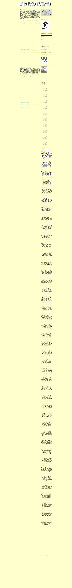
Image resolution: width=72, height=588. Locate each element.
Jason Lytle (46, 399)
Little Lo (47, 414)
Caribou (42, 251)
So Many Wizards (49, 467)
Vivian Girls (43, 191)
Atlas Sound (46, 211)
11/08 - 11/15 (44, 94)
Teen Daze (50, 477)
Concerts (47, 152)
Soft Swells (43, 468)
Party (44, 175)
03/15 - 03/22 (44, 136)
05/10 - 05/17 (44, 126)
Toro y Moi (49, 237)
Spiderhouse (47, 470)
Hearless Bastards (43, 389)
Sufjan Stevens (43, 292)
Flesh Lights (48, 264)
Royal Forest (44, 458)
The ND (47, 237)
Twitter (46, 49)
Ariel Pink (51, 243)
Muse (49, 280)
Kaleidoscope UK (48, 406)
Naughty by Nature (43, 435)
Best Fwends (43, 247)
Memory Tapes (48, 424)
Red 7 (47, 156)
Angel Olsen (44, 317)
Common (45, 253)
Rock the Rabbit (48, 181)
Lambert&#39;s (50, 179)
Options (42, 441)
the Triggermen (45, 523)
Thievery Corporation (44, 496)
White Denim (49, 163)
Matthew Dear (48, 423)
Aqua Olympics (50, 319)
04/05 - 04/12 (44, 132)
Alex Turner (45, 315)
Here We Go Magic (47, 173)
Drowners (44, 363)
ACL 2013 (46, 163)
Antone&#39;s (44, 160)
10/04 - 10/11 (44, 100)
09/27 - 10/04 (44, 101)
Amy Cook (49, 316)
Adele (46, 314)
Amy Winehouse (43, 243)
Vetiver (51, 504)
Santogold (43, 288)
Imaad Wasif (46, 272)
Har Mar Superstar (49, 388)
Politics (45, 202)
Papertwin (50, 442)
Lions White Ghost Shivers (44, 413)
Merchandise (43, 425)
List (49, 413)
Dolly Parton (45, 361)
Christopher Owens (46, 345)
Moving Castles (45, 431)
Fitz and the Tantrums (46, 372)
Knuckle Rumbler (45, 165)
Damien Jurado (46, 351)
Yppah (45, 515)
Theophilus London (49, 495)
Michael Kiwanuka (50, 426)
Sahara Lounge (42, 460)
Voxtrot (42, 506)
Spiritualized (50, 470)
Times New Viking (44, 497)
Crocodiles (48, 217)
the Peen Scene (46, 522)
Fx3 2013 (47, 380)
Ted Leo (42, 236)
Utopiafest (47, 503)
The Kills (49, 236)
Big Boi (50, 328)
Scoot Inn (45, 289)
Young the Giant (49, 514)
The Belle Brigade (46, 236)
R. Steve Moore (46, 452)
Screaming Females (44, 462)
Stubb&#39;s (44, 157)
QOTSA (49, 451)
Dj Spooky (45, 360)
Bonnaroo (47, 333)
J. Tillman (49, 395)
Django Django (48, 360)
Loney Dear (48, 415)
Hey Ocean (50, 389)
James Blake (49, 396)
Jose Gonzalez (43, 274)
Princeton (45, 450)
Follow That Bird (45, 265)
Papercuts (48, 442)
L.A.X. (42, 226)
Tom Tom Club (45, 498)
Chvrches (49, 252)
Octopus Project (48, 180)
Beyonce (46, 328)
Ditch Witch (45, 359)
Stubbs (50, 166)
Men (50, 424)
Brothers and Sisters (47, 337)
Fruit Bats (50, 378)
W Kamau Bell (45, 506)
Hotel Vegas (43, 272)
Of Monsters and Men (44, 283)
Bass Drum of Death (50, 325)
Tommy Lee (49, 498)
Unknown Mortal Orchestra (48, 238)
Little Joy (45, 414)
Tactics (51, 235)
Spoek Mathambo (44, 471)
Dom (48, 361)
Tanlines (45, 477)
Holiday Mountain (49, 390)
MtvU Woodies (49, 431)
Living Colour (43, 415)
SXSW (46, 153)
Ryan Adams (45, 190)
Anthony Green (48, 317)
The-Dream (50, 494)
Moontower (50, 279)
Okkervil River (49, 201)
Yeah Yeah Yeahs (48, 512)
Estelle (44, 263)
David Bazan (45, 354)
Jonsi (44, 404)
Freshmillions (46, 377)
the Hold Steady (49, 307)
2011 (42, 83)
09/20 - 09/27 (44, 102)
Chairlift (47, 251)
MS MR (43, 227)
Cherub (49, 343)
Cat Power (45, 251)
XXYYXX (46, 206)
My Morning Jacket (46, 281)
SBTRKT (51, 287)
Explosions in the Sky (45, 220)
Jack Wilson (45, 396)
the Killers (43, 308)
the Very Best (48, 208)
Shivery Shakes (43, 290)
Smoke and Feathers (45, 467)
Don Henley (46, 362)
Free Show (50, 153)
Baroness (43, 324)
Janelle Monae (48, 398)
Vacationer (50, 503)
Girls (42, 164)
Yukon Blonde (50, 515)
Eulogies (45, 197)
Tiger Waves (46, 299)
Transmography (48, 170)
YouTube (48, 46)
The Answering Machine (46, 480)
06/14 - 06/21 (44, 120)
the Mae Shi (49, 521)
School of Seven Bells (47, 288)
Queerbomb (43, 452)
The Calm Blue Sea (46, 183)
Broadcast (47, 336)
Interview (49, 161)
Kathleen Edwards (48, 407)
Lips (48, 413)
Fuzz (45, 380)
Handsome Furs (43, 388)
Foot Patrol (49, 265)
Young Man (48, 513)
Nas (43, 434)
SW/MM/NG (48, 459)
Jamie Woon (47, 397)
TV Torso (43, 163)
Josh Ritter (47, 404)
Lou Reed (44, 416)
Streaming (44, 156)
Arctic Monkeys (47, 243)
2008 (42, 148)
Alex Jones (42, 315)
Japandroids (46, 224)
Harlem (50, 162)
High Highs (44, 271)
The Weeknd (48, 297)
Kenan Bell (50, 225)
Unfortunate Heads (44, 503)
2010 (42, 84)
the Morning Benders (48, 192)
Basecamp (48, 324)
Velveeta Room (45, 504)
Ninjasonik (44, 282)
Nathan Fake (46, 434)
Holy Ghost (50, 271)
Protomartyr (44, 451)
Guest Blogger (47, 386)
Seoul (47, 462)
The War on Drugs (44, 297)
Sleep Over (45, 234)
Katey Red (44, 407)
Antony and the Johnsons (44, 318)
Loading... (42, 76)
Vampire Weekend (46, 301)
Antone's (37, 10)
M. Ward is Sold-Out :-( (24, 9)
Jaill (47, 396)
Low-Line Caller (47, 416)
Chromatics (43, 252)
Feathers (47, 263)
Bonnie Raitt (44, 334)
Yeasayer (49, 191)
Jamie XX (50, 397)
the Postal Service (44, 309)
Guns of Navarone (46, 387)
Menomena (45, 201)
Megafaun (45, 424)
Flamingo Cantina (44, 264)
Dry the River (47, 363)
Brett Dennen (43, 335)
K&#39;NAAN (47, 274)
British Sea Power (43, 336)
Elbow (48, 260)
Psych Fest (47, 202)
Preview (43, 190)
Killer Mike (45, 408)
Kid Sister (43, 408)
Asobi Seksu (46, 244)
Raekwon (50, 452)
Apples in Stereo (48, 318)
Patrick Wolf (46, 444)
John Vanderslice (49, 273)
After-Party (43, 167)
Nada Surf (50, 229)
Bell (47, 327)
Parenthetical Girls (43, 443)
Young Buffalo (50, 206)
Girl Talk (46, 199)
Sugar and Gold (48, 292)
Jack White (43, 273)
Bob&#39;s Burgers (44, 333)
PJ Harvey (47, 441)
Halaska (50, 387)
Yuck (47, 515)
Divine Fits (48, 359)
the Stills (42, 523)
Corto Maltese (48, 216)
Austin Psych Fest (48, 176)
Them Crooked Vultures (44, 495)
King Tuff (48, 408)
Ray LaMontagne (49, 453)
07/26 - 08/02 (44, 114)
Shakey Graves (49, 462)
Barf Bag (51, 323)
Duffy (49, 363)
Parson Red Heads (48, 443)
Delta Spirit (46, 219)
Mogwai (50, 228)
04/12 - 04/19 (44, 131)
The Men (49, 487)
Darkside (45, 353)
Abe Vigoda (46, 242)
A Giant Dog (50, 209)
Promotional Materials (48, 450)
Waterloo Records (44, 162)
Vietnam (43, 505)
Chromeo (46, 252)
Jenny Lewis (49, 224)
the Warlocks (49, 523)
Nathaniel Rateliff (50, 434)
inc (42, 305)
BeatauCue (45, 327)
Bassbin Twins (43, 326)
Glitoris (45, 164)
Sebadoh (50, 289)
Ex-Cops (51, 369)
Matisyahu (43, 423)
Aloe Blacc (51, 315)
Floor (49, 372)
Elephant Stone (45, 262)
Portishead (45, 449)
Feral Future (45, 371)
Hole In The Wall (45, 390)
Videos (49, 301)
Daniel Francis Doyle (45, 352)
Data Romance (48, 353)
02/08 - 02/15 (44, 142)
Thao (44, 479)
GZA (49, 380)
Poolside (42, 449)
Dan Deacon (48, 256)
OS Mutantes (43, 440)
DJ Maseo (44, 350)
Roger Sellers (43, 287)
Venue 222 (48, 504)
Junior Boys (45, 405)
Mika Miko (43, 279)
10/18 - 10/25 (44, 97)
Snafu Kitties (48, 234)
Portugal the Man (48, 449)
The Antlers (50, 480)
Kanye (51, 199)
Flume (51, 264)
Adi (48, 314)
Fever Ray (49, 371)
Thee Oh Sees (47, 298)
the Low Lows (43, 521)
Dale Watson (50, 350)
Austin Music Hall (47, 245)
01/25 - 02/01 (44, 144)
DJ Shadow (47, 350)
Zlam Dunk (44, 176)
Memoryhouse (45, 278)
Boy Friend (50, 334)
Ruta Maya (45, 459)
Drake (42, 363)
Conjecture (50, 253)
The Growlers (46, 485)
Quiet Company (46, 166)
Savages (44, 461)
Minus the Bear (43, 228)
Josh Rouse (50, 404)
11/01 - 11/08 (44, 95)
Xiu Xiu (42, 512)
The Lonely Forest (43, 486)
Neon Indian (49, 188)
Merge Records (47, 425)
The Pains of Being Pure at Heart (48, 488)
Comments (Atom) (26, 107)
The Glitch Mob (43, 485)
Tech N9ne (47, 477)
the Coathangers (49, 306)
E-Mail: (45, 44)
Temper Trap (47, 478)
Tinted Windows (48, 497)
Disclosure (43, 359)
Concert (50, 156)
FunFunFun (49, 157)
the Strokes (44, 310)
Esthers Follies (47, 369)
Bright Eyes (50, 335)
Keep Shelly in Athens (46, 225)
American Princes (46, 316)
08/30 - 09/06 (44, 106)
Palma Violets (44, 442)
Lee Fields (46, 200)
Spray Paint (49, 471)
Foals (42, 265)
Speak (44, 470)
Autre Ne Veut (50, 211)
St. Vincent (44, 235)
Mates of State (49, 422)
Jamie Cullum (43, 397)
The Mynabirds (46, 296)
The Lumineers (46, 487)
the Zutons (47, 524)
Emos (46, 161)
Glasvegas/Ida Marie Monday (25, 67)
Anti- (50, 317)
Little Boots (49, 226)
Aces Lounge (44, 314)
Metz (46, 426)
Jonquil (43, 404)
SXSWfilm (44, 170)
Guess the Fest (44, 386)
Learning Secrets (43, 180)
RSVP (45, 181)
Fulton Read (47, 379)
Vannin (42, 504)
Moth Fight (43, 280)
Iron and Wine (45, 395)
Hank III (46, 388)
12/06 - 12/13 (44, 89)
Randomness (49, 155)
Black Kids (50, 247)
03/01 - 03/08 (44, 138)
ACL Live (47, 164)
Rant (44, 453)
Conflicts (47, 253)
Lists (47, 160)
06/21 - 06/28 (44, 119)
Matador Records (49, 227)
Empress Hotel (44, 369)
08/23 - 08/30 (44, 107)
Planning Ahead (44, 155)
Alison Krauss (49, 242)
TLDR (48, 190)
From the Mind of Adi (46, 378)
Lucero (50, 416)
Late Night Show (45, 226)
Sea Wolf (48, 289)
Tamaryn (42, 477)
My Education (46, 229)
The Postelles (48, 489)
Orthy (47, 189)
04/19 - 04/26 (44, 130)
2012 (42, 82)
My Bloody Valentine (47, 433)
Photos (42, 202)
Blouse (48, 332)
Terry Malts (42, 479)
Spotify (48, 291)
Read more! (21, 44)
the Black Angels (46, 171)
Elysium (48, 262)
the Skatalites (47, 309)
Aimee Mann (50, 314)
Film (49, 172)
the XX (50, 310)
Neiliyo (46, 435)
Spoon (50, 175)
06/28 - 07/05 (44, 118)
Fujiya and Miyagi (43, 379)
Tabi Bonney (45, 476)
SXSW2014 (50, 160)
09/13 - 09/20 (44, 103)
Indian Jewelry (50, 272)
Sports (47, 471)
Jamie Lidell (49, 167)
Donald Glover (49, 362)
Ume (48, 162)
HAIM (45, 269)
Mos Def (43, 431)
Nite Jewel (47, 282)
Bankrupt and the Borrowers (46, 323)
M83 (49, 165)
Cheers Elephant (46, 343)
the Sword (45, 208)
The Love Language (48, 486)
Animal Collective (49, 193)
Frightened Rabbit (45, 198)
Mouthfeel (46, 280)
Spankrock (42, 470)
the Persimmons (49, 522)
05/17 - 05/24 (44, 125)
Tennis (51, 190)
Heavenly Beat (47, 389)
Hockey (42, 390)
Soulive (51, 469)
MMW (50, 417)
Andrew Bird (43, 211)
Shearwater (43, 182)
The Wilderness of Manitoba (46, 494)
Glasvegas (28, 68)
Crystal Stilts (43, 255)
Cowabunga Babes (44, 217)
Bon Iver (43, 172)
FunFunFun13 (50, 379)
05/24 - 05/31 (44, 124)
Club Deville (50, 215)
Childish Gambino (45, 344)
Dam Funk (43, 351)
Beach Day (46, 326)
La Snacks (42, 200)
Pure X (50, 202)
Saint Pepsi (49, 460)
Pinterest (50, 52)
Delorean (43, 197)
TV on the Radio (48, 235)
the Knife (45, 308)
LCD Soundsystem (47, 174)
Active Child (49, 210)
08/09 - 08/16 (44, 109)
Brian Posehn (46, 335)
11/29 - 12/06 (44, 90)
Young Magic (45, 513)
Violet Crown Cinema (49, 505)
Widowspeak (43, 206)
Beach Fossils (43, 246)
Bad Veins (50, 171)
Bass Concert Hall (45, 325)
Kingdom (50, 408)
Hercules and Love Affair (47, 270)
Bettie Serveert (43, 328)
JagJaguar (43, 224)
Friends (43, 378)
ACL (45, 154)
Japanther (46, 273)
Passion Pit (49, 189)
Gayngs (48, 381)
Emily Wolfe (44, 368)
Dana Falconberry (46, 218)
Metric (45, 426)
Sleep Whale (45, 291)
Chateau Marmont (49, 342)
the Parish (47, 158)
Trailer (46, 300)
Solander (45, 468)
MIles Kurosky (48, 417)
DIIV (42, 350)
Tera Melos (50, 478)
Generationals (43, 179)
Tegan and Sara (43, 478)
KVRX (42, 225)
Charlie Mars (45, 342)
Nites (42, 189)
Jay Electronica (49, 399)
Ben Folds (50, 246)
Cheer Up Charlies (44, 215)
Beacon (49, 326)
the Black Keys (43, 207)
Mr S (48, 280)
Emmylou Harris (48, 368)
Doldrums (43, 361)
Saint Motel (46, 460)
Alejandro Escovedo (44, 193)
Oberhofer (50, 282)
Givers (46, 179)
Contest (44, 161)
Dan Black (49, 351)
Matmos (45, 423)
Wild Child (46, 191)
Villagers (45, 505)
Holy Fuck (47, 271)
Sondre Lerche (48, 469)
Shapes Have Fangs (44, 233)
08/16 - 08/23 (44, 108)
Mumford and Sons (44, 432)
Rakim (42, 453)
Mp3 (43, 154)
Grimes (43, 269)
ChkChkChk (50, 251)
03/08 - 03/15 (44, 137)
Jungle (42, 405)
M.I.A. (45, 417)
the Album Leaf (45, 305)
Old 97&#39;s (49, 440)
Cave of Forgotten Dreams (44, 341)
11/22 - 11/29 (44, 91)
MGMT (46, 188)
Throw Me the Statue (49, 496)
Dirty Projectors (46, 172)
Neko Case (49, 435)
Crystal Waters (46, 255)
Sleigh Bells (47, 175)
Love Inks (49, 200)
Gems (50, 381)
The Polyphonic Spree (44, 489)
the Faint (46, 307)
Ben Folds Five (49, 327)
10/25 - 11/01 (44, 96)
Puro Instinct (47, 451)
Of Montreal (46, 440)
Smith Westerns (47, 182)
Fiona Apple (50, 220)
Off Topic (48, 283)
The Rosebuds (49, 296)
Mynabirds (50, 433)
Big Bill (48, 328)
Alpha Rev (42, 316)
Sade (50, 459)
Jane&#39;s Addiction (44, 398)
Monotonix (43, 229)
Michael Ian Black (50, 278)
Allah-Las (48, 315)
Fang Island (48, 197)
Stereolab (50, 291)
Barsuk (45, 324)
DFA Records (44, 256)
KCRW (43, 406)
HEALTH (47, 269)
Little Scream (49, 414)
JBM (50, 395)
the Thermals (47, 310)
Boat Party (50, 332)
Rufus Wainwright (48, 458)
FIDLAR (42, 370)
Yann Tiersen (45, 512)
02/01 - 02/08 (44, 143)
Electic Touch (46, 261)
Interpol (43, 395)
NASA (42, 434)
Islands (48, 199)
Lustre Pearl (43, 417)
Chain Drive (48, 341)
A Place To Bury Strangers (45, 210)
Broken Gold (43, 337)
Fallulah (44, 370)
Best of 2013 (46, 247)
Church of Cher (50, 345)
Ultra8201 (43, 238)
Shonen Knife (47, 290)
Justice (47, 405)
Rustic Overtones (47, 287)
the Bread (49, 305)
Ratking (46, 453)
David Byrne (48, 354)
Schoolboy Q (49, 461)
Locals (45, 415)
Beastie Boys (47, 246)
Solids (47, 468)
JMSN (42, 396)
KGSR (45, 406)
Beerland (46, 167)
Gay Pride (46, 381)
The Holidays (50, 485)
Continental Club (45, 216)
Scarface (47, 461)
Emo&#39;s (49, 154)
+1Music (47, 209)
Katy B (51, 407)
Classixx (47, 215)
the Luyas (46, 521)
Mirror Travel (47, 228)
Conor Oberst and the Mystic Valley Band (46, 254)
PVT (49, 441)
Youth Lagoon (43, 515)
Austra (51, 245)
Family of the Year (48, 370)
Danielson (49, 352)
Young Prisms (45, 514)
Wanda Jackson (48, 506)
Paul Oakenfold (49, 444)
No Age (45, 189)
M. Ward (34, 10)
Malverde (46, 227)
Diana (48, 219)
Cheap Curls (43, 343)
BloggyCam (44, 158)
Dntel (50, 360)
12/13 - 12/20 (44, 88)
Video (44, 152)
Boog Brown (47, 334)
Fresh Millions (43, 377)
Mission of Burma (46, 279)
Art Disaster (43, 244)
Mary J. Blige (45, 422)
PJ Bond (44, 441)
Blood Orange (45, 332)
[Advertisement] (27, 59)
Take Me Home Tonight (49, 476)
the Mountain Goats (49, 308)
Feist (48, 263)
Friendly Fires (50, 377)
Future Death (43, 380)
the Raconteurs (47, 207)
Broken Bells (50, 336)
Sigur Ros (48, 233)
